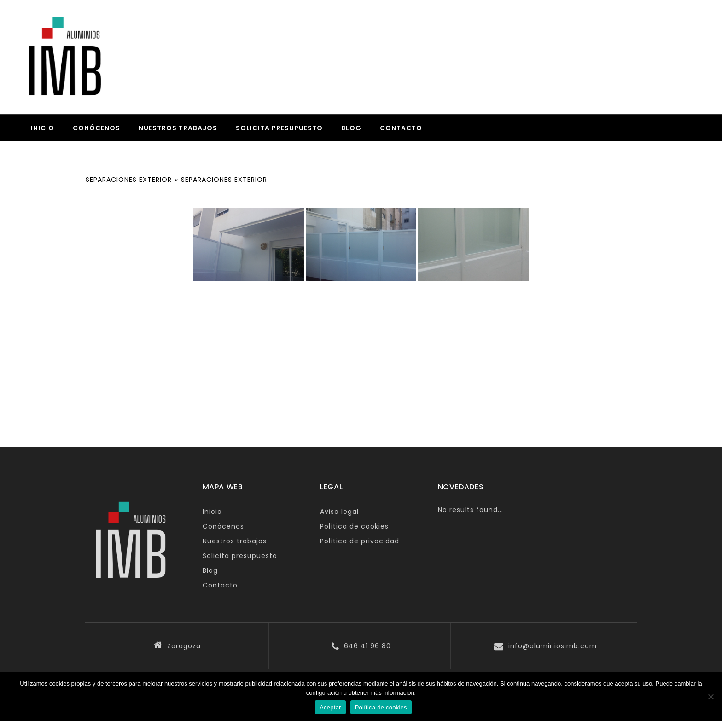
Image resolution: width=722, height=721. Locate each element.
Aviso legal (339, 511)
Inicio (42, 128)
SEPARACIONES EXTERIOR (129, 179)
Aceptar (330, 707)
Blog (351, 128)
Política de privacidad (359, 541)
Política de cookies (354, 526)
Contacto (401, 128)
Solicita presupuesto (279, 128)
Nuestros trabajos (178, 128)
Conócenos (96, 128)
